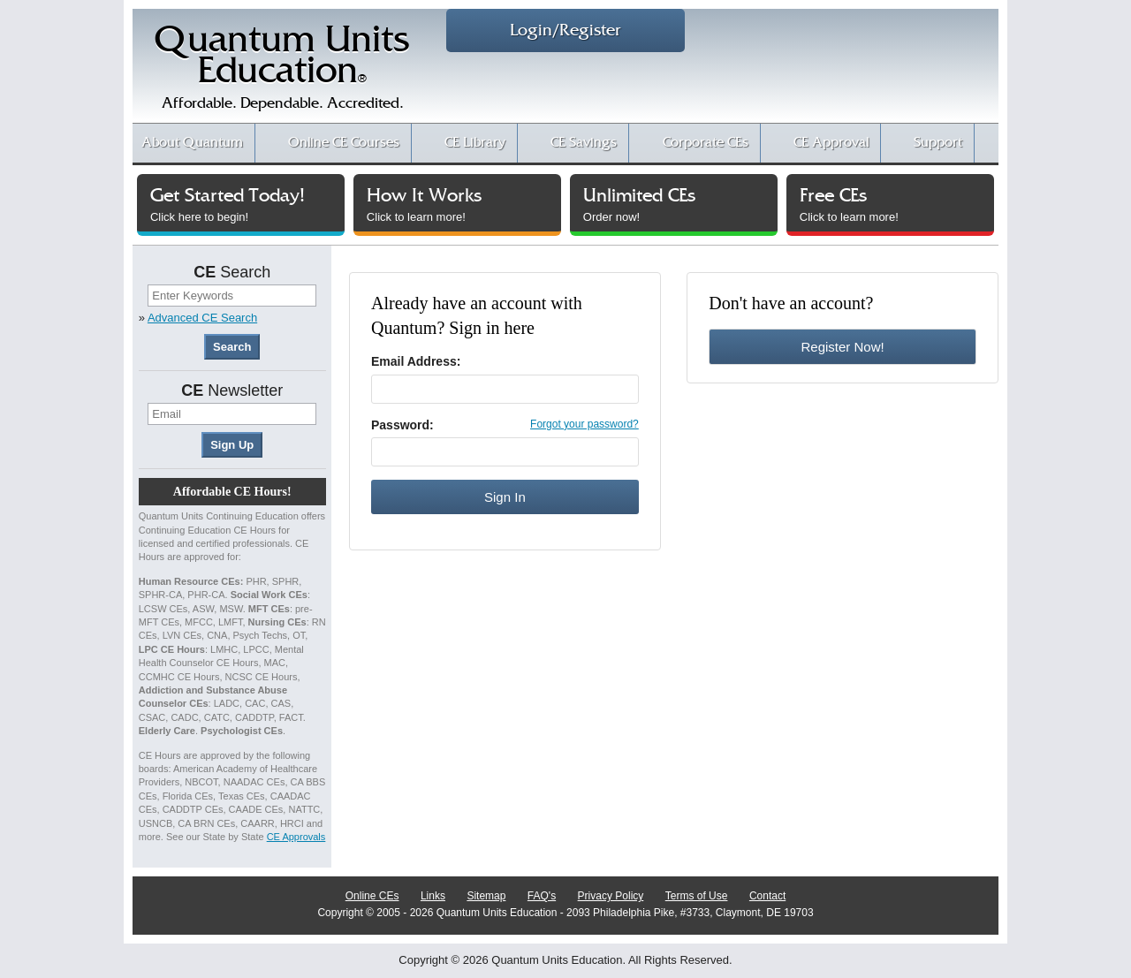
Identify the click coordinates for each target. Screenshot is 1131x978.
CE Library (474, 142)
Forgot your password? (584, 424)
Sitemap (486, 896)
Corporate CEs (705, 142)
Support (938, 142)
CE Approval (831, 142)
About (192, 142)
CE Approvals (296, 836)
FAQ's (542, 896)
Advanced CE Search (202, 317)
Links (433, 896)
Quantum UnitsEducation (282, 72)
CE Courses (343, 142)
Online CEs (372, 896)
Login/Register (565, 30)
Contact (767, 896)
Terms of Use (696, 896)
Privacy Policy (611, 896)
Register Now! (842, 346)
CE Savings (583, 142)
